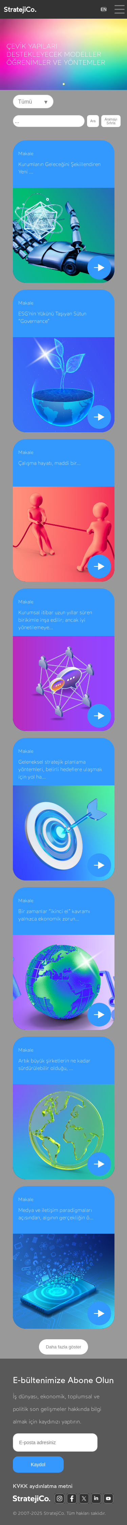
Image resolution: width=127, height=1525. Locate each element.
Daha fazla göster (63, 1346)
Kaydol (38, 1464)
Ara (93, 121)
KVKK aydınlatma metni (42, 1486)
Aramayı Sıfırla (111, 121)
